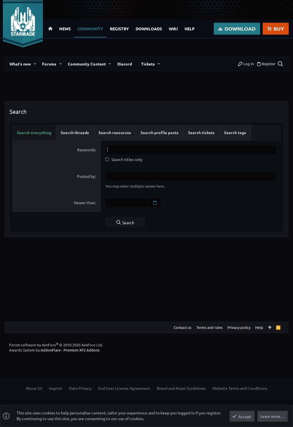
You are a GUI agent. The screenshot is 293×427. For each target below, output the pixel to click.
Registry (119, 28)
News (65, 28)
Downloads (149, 28)
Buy (275, 28)
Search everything (34, 132)
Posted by (86, 176)
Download (237, 28)
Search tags (235, 132)
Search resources (114, 132)
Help (190, 28)
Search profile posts (159, 132)
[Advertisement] (146, 88)
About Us (34, 388)
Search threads (75, 132)
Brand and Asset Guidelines (181, 388)
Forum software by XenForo (56, 344)
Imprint (55, 388)
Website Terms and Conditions (239, 388)
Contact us (182, 327)
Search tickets (201, 132)
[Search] (280, 63)
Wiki (173, 28)
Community (90, 28)
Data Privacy (80, 388)
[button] (35, 64)
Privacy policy (238, 327)
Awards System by (54, 349)
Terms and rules (209, 327)
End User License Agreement (124, 388)
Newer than (84, 202)
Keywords (86, 149)
